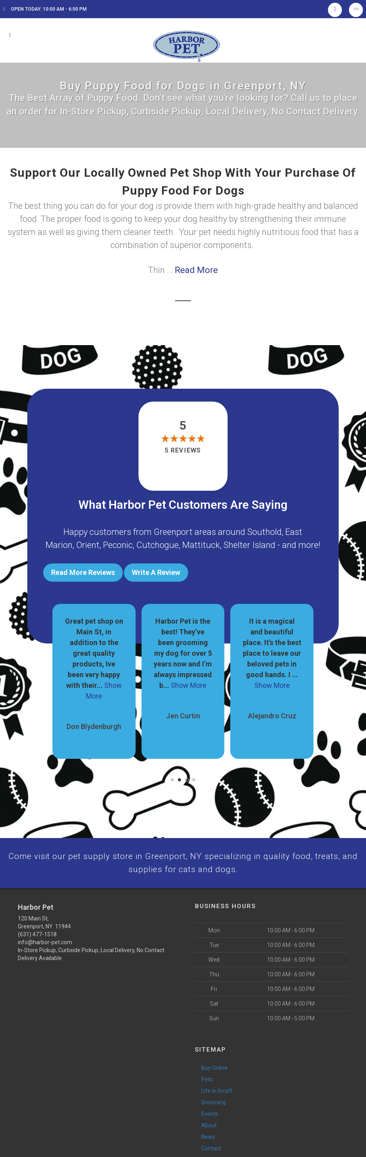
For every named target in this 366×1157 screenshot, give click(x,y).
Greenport (173, 532)
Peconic (118, 545)
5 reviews (183, 450)
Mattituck (201, 545)
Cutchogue (157, 545)
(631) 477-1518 (37, 933)
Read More (196, 270)
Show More (188, 683)
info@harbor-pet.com (45, 941)
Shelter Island (249, 545)
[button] (172, 777)
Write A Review (156, 572)
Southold (264, 532)
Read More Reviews (83, 572)
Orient (87, 545)
